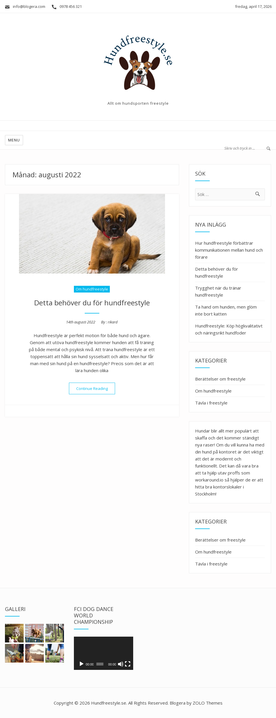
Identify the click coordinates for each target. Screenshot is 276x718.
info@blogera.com (24, 6)
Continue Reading (95, 388)
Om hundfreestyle (92, 289)
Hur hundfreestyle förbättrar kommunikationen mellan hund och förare (229, 250)
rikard (113, 322)
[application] (103, 653)
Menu (14, 140)
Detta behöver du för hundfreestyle (92, 302)
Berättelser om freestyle (220, 379)
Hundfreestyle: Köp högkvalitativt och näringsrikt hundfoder (229, 329)
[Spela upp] (81, 664)
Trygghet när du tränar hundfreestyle (218, 291)
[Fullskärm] (128, 664)
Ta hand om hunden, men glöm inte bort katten (226, 310)
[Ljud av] (121, 664)
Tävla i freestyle (211, 403)
